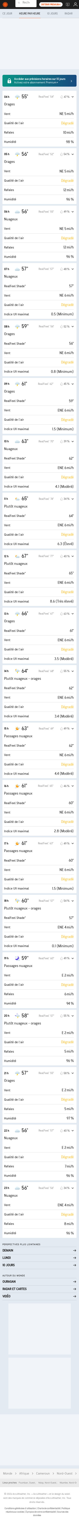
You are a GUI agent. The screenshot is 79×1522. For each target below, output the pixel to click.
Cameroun (43, 1474)
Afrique (24, 1474)
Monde (7, 1474)
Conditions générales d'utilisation (20, 1508)
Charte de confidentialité (49, 1508)
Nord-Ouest (64, 1474)
